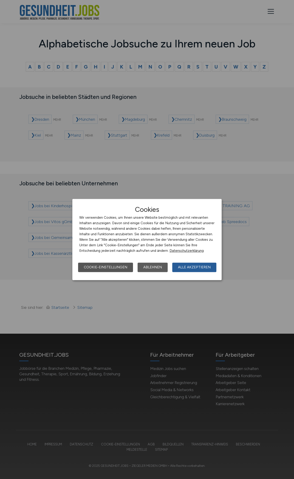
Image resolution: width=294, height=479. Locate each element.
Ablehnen (152, 267)
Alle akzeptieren (194, 267)
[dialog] (147, 239)
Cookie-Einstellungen (105, 267)
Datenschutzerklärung (187, 251)
